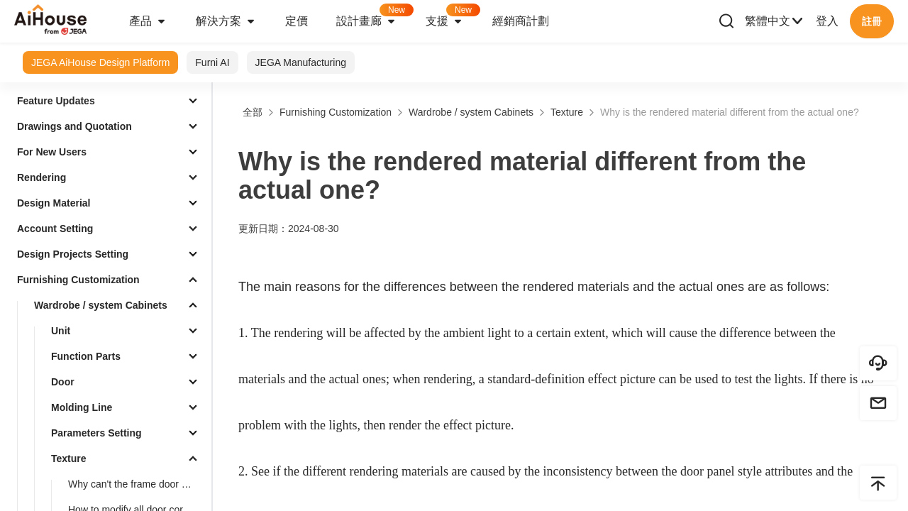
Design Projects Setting (72, 254)
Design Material (53, 203)
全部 (252, 112)
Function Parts (86, 356)
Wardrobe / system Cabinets (100, 305)
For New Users (52, 152)
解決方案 (226, 21)
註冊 (872, 21)
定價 (296, 21)
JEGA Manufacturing (300, 62)
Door (62, 382)
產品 (148, 21)
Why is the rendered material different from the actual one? (729, 112)
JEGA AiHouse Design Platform (100, 62)
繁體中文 (774, 21)
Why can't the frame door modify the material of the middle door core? (137, 484)
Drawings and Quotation (74, 126)
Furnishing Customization (78, 279)
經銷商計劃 (520, 21)
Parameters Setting (96, 433)
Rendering (41, 177)
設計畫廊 (373, 17)
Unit (60, 330)
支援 (452, 17)
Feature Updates (56, 100)
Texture (69, 458)
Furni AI (212, 62)
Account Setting (55, 228)
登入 (827, 21)
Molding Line (81, 407)
